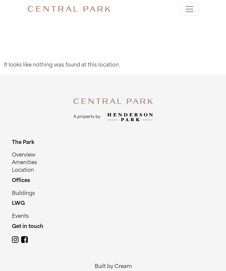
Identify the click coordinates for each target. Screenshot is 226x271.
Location (23, 170)
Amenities (24, 162)
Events (20, 216)
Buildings (23, 193)
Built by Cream (113, 266)
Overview (23, 155)
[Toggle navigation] (189, 9)
